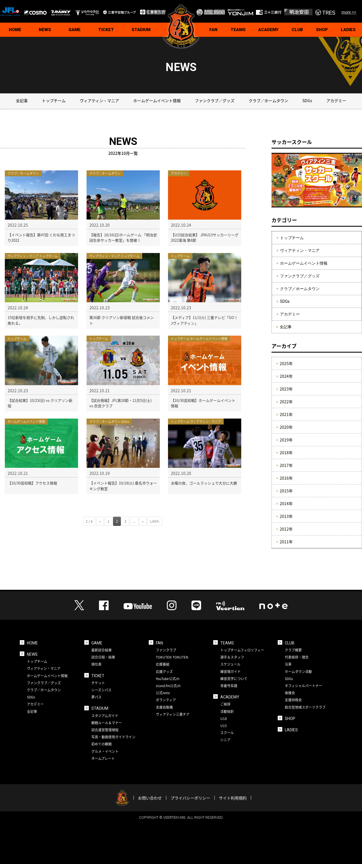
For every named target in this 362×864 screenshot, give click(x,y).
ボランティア (166, 699)
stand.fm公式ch (168, 685)
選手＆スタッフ (232, 657)
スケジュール (230, 664)
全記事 (22, 100)
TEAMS (237, 29)
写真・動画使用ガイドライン (113, 736)
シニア (225, 739)
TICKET (106, 29)
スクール (227, 732)
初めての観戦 (101, 744)
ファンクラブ (166, 650)
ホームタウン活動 (298, 671)
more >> (348, 12)
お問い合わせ (150, 798)
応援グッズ (164, 671)
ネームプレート (103, 758)
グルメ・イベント (104, 751)
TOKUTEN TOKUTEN (172, 657)
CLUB (297, 29)
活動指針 (227, 711)
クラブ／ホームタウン (268, 100)
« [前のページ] (100, 521)
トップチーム (54, 100)
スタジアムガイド (104, 715)
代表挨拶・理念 (297, 657)
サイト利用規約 (233, 798)
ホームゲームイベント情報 (157, 100)
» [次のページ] (143, 521)
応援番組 (162, 664)
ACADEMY (268, 29)
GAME (74, 29)
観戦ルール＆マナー (106, 722)
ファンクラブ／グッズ (214, 100)
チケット (98, 682)
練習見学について (233, 678)
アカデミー (336, 100)
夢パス (96, 697)
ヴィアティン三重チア (172, 714)
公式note (163, 692)
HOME (15, 29)
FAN (213, 29)
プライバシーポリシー (190, 798)
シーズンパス (101, 690)
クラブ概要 (293, 650)
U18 (223, 718)
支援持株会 (293, 699)
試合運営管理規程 (104, 729)
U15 (223, 725)
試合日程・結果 (103, 657)
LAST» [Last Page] (155, 521)
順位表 (96, 664)
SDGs (307, 100)
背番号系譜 (228, 685)
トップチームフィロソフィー (242, 650)
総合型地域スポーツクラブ (305, 707)
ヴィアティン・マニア (99, 100)
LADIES (291, 730)
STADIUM (141, 29)
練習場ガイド (230, 671)
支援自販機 (164, 707)
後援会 (290, 692)
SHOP (322, 29)
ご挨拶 (225, 704)
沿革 (288, 664)
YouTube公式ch (167, 678)
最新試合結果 (101, 650)
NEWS (45, 29)
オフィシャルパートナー (303, 685)
